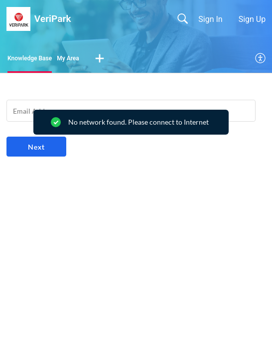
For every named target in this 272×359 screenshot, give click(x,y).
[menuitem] (261, 58)
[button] (100, 59)
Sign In (210, 19)
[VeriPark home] (18, 19)
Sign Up (252, 19)
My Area (68, 58)
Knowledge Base (29, 58)
